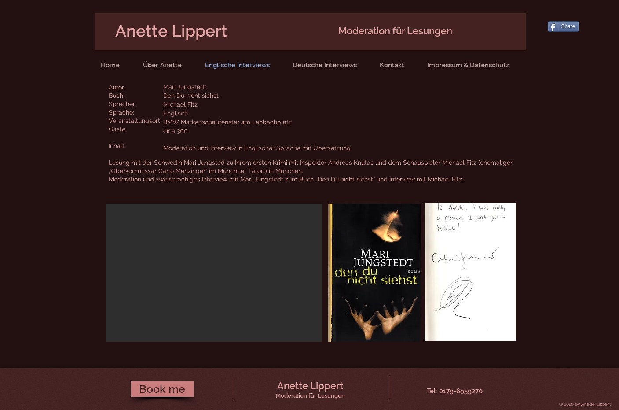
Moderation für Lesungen (395, 31)
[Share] (563, 26)
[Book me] (162, 389)
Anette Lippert (171, 31)
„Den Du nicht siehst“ (346, 179)
